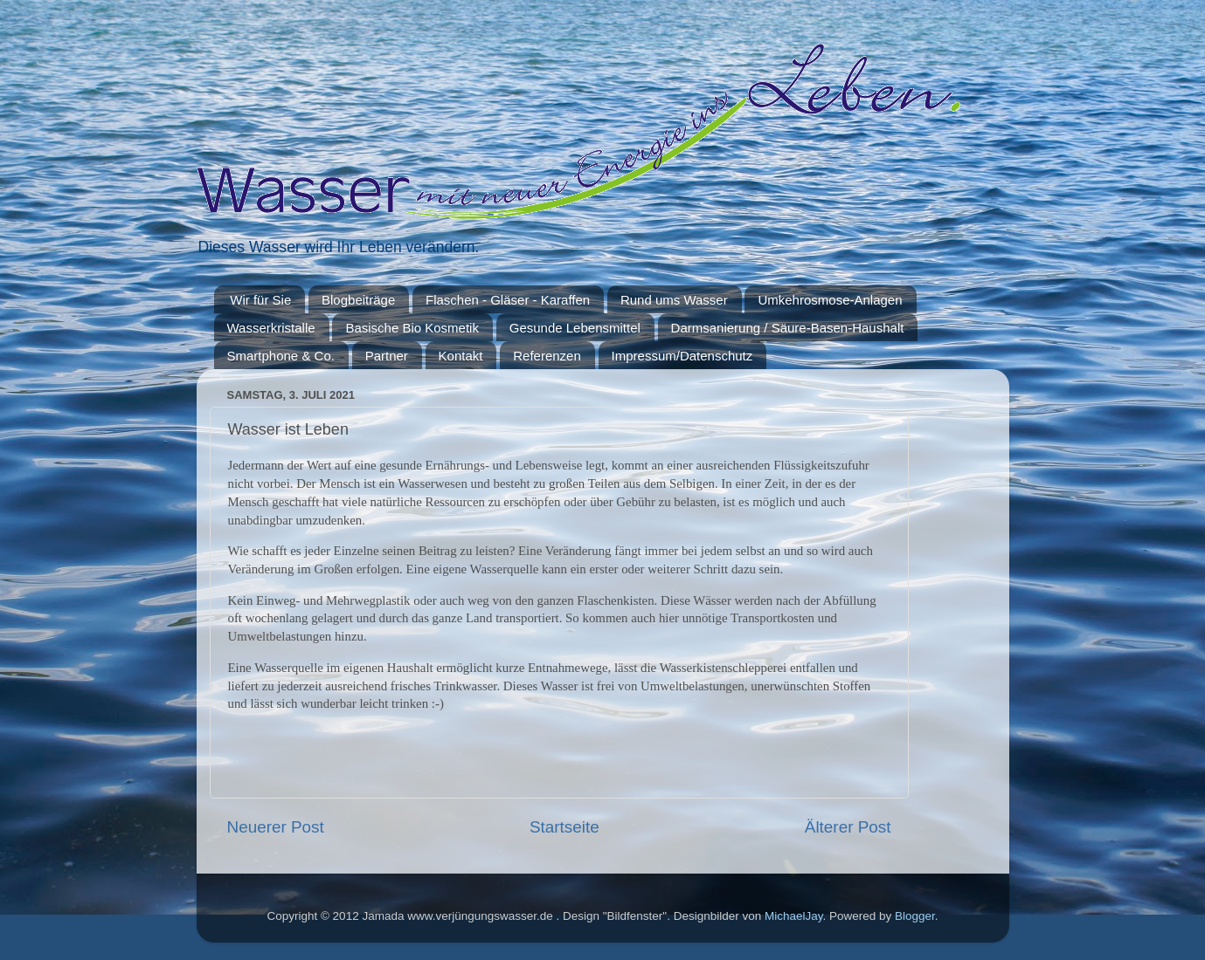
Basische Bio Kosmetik (412, 327)
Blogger (915, 915)
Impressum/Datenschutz (682, 355)
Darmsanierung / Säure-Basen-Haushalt (787, 327)
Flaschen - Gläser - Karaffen (508, 299)
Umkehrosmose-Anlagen (830, 299)
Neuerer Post (275, 827)
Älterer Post (848, 827)
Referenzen (547, 355)
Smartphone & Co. (281, 355)
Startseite (564, 827)
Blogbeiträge (358, 299)
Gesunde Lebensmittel (575, 327)
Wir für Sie (260, 299)
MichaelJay (794, 915)
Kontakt (461, 355)
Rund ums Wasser (674, 299)
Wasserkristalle (271, 327)
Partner (386, 355)
